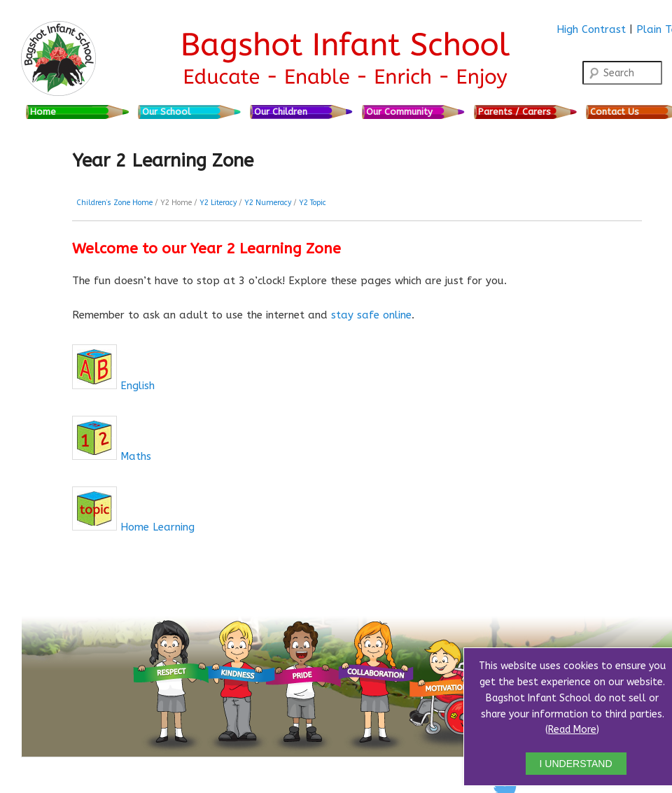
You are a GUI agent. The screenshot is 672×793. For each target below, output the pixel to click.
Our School (166, 111)
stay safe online (371, 315)
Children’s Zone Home (114, 202)
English (137, 385)
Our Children (280, 111)
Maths (135, 456)
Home (43, 111)
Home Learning (157, 527)
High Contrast (591, 29)
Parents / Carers (514, 111)
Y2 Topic (312, 202)
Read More (572, 730)
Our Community (399, 111)
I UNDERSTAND (576, 763)
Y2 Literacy (218, 202)
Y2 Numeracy (267, 202)
